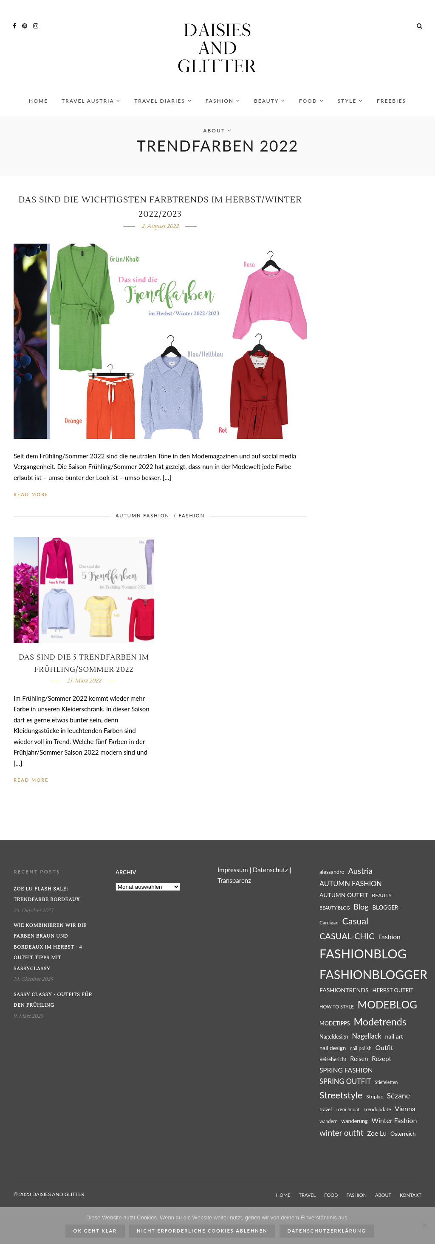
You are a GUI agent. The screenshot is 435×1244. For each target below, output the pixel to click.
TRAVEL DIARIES (163, 103)
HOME (38, 103)
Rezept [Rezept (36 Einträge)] (381, 1061)
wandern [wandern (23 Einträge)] (328, 1123)
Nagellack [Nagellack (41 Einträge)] (366, 1038)
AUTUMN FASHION (142, 518)
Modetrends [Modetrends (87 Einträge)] (379, 1024)
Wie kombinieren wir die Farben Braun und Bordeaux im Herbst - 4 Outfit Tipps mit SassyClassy (50, 949)
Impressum (233, 872)
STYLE (350, 103)
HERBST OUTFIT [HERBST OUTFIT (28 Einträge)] (393, 992)
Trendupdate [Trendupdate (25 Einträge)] (377, 1112)
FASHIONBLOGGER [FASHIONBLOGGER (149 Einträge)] (373, 977)
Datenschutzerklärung (327, 1230)
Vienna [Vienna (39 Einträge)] (405, 1111)
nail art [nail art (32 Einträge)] (394, 1038)
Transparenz (234, 883)
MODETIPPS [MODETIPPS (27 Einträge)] (334, 1026)
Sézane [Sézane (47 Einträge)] (398, 1098)
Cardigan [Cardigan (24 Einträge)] (329, 925)
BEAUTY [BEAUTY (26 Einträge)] (382, 898)
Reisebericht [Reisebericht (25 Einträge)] (332, 1062)
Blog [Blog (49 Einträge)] (360, 909)
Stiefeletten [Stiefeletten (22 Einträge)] (386, 1084)
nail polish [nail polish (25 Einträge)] (360, 1050)
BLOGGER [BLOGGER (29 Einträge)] (385, 910)
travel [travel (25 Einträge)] (325, 1112)
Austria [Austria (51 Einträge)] (360, 873)
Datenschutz (270, 872)
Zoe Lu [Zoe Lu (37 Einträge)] (377, 1136)
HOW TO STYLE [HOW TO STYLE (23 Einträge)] (336, 1009)
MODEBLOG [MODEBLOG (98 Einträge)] (387, 1007)
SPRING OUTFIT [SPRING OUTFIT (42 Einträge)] (345, 1084)
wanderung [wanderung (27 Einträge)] (355, 1123)
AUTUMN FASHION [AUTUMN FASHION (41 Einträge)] (350, 886)
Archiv (126, 874)
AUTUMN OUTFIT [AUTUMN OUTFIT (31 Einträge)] (343, 897)
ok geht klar (95, 1230)
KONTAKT (410, 1197)
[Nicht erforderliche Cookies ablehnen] (424, 1225)
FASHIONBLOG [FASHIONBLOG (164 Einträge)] (363, 956)
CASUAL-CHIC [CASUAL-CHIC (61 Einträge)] (347, 938)
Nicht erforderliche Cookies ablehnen (202, 1230)
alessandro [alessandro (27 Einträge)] (332, 874)
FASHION (223, 103)
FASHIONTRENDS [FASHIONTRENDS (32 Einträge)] (344, 992)
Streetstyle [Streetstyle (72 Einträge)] (340, 1097)
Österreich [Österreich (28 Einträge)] (402, 1136)
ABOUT (217, 133)
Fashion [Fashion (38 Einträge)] (389, 939)
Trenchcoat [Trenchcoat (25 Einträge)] (348, 1112)
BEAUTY (269, 103)
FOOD (311, 103)
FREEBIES (391, 103)
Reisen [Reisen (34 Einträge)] (359, 1061)
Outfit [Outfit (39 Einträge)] (384, 1050)
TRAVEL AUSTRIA (91, 103)
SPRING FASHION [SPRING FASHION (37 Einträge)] (346, 1072)
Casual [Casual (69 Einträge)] (355, 923)
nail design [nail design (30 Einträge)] (332, 1050)
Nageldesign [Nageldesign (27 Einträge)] (333, 1039)
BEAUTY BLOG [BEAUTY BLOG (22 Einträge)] (334, 910)
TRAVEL (307, 1197)
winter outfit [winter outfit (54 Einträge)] (341, 1135)
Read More (31, 497)
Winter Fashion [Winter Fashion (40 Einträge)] (394, 1123)
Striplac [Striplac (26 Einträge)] (374, 1099)
